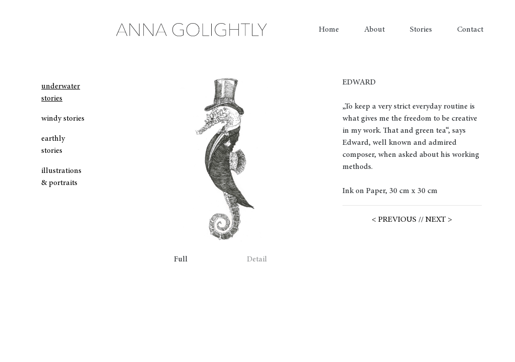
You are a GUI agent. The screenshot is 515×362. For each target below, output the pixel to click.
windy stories (62, 119)
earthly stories (53, 145)
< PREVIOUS (394, 220)
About (374, 30)
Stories (421, 30)
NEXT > (438, 220)
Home (329, 30)
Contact (470, 30)
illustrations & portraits (61, 177)
